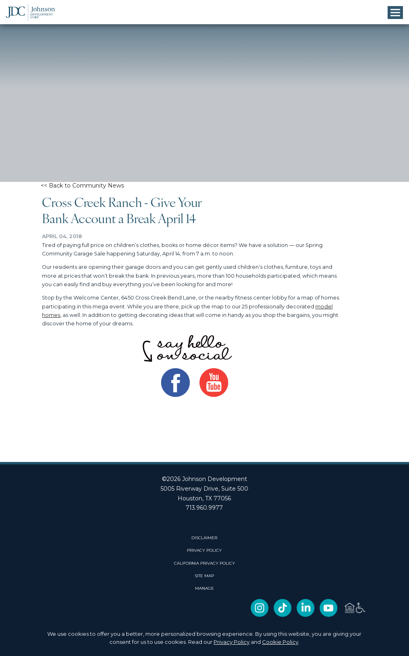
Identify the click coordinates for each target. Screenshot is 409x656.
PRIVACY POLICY (204, 550)
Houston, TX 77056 (204, 498)
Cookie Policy (280, 642)
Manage (204, 588)
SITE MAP (204, 576)
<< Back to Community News (82, 185)
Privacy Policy (232, 642)
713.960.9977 (204, 507)
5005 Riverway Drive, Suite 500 (204, 488)
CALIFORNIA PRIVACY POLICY (204, 563)
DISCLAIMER (204, 538)
